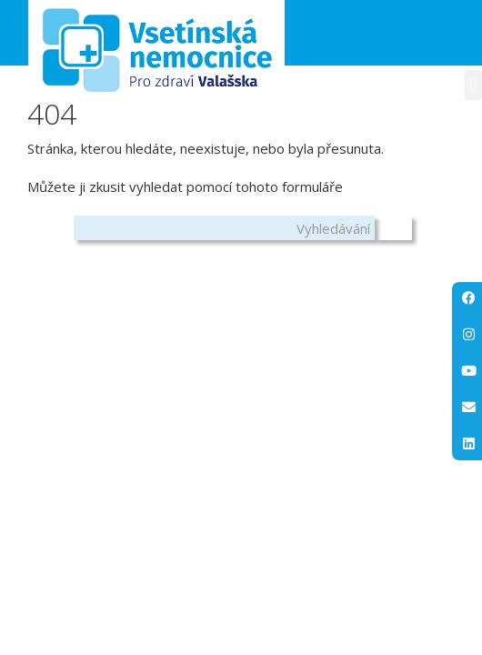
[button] (473, 85)
